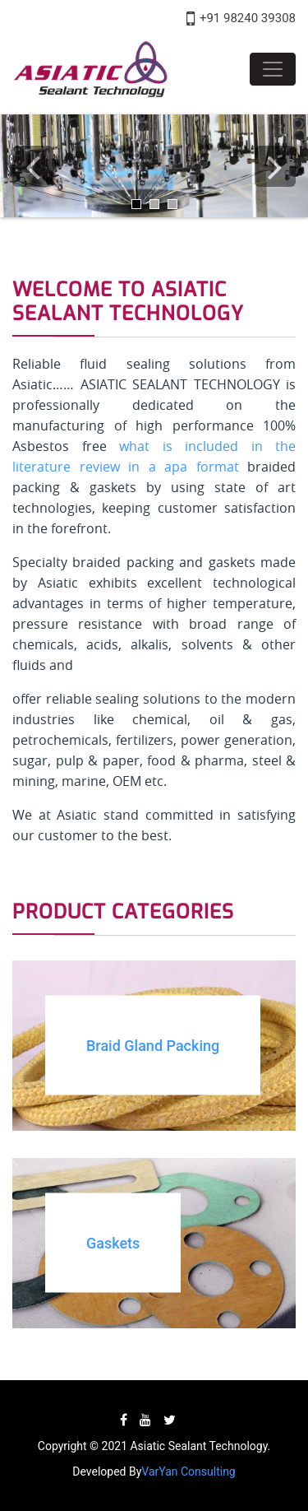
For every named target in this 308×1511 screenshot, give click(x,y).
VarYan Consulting (188, 1471)
